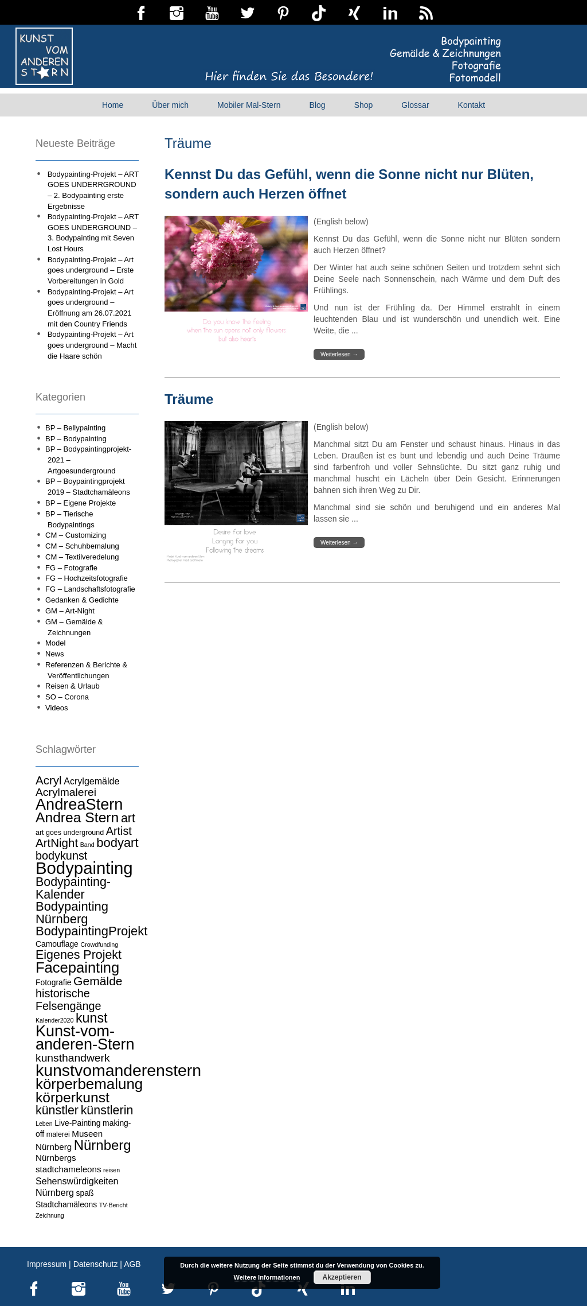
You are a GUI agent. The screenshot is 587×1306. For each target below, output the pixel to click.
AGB (132, 1264)
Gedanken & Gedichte (82, 600)
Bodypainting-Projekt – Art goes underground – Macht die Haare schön (92, 345)
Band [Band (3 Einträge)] (87, 844)
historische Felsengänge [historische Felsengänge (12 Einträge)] (68, 999)
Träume (189, 399)
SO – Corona (67, 697)
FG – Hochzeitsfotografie (86, 578)
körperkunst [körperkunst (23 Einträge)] (72, 1097)
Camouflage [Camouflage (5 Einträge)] (57, 944)
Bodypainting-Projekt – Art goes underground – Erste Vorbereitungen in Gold (91, 270)
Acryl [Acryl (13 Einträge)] (49, 780)
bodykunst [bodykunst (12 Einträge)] (61, 855)
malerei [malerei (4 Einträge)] (58, 1134)
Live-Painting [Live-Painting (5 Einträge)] (77, 1123)
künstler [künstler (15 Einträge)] (57, 1110)
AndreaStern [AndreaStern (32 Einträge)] (79, 804)
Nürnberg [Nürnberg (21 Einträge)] (102, 1145)
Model (55, 643)
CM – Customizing (75, 535)
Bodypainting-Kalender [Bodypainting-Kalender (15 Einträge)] (73, 888)
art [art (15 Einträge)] (128, 818)
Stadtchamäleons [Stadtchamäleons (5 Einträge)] (66, 1204)
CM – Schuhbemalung (82, 546)
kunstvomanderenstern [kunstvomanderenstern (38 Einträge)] (118, 1070)
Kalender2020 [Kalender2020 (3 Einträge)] (54, 1020)
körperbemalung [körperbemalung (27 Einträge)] (89, 1084)
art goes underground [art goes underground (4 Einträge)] (70, 833)
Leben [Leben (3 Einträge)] (44, 1123)
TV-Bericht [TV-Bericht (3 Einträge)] (113, 1205)
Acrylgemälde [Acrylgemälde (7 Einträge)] (91, 781)
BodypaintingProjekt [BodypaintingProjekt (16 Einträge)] (91, 931)
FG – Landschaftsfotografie (90, 589)
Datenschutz (95, 1264)
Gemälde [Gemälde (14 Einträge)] (97, 981)
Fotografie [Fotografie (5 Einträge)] (53, 982)
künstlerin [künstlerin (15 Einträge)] (107, 1110)
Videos (56, 707)
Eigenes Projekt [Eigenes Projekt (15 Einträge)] (79, 955)
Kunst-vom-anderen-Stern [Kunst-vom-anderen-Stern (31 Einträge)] (85, 1038)
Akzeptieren (341, 1277)
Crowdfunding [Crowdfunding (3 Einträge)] (99, 944)
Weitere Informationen (267, 1277)
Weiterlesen (339, 354)
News (54, 654)
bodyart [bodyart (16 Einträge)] (117, 842)
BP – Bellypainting (75, 427)
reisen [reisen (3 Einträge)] (111, 1170)
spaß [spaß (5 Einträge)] (85, 1193)
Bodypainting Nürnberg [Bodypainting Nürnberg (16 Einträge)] (72, 912)
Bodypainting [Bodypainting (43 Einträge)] (84, 867)
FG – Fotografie (71, 567)
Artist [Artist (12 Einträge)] (119, 831)
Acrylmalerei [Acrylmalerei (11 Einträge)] (66, 792)
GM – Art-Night (70, 611)
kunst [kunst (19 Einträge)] (92, 1017)
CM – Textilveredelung (82, 557)
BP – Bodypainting (76, 438)
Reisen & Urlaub (72, 686)
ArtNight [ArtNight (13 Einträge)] (57, 842)
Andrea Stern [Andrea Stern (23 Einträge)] (77, 817)
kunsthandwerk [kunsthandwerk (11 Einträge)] (73, 1058)
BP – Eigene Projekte (80, 503)
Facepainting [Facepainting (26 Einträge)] (77, 967)
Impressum (46, 1264)
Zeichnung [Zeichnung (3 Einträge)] (50, 1215)
